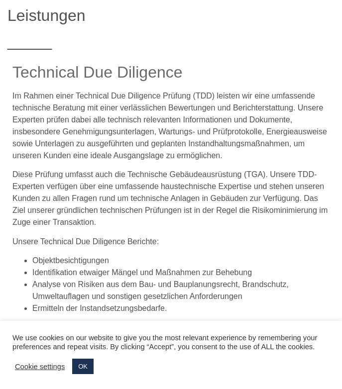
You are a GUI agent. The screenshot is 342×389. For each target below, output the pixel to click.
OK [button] (83, 366)
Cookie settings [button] (40, 367)
